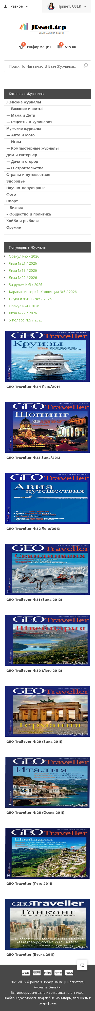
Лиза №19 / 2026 (23, 270)
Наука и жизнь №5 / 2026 (30, 298)
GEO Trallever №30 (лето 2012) (34, 671)
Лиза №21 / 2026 (23, 263)
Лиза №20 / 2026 (23, 277)
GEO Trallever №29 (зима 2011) (34, 741)
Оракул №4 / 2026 (24, 305)
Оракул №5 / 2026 (24, 256)
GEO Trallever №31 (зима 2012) (34, 600)
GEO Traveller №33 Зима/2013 (33, 458)
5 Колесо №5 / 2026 (26, 320)
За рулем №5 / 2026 (25, 284)
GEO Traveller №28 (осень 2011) (35, 812)
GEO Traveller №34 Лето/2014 (33, 387)
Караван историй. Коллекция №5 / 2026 (43, 291)
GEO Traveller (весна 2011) (30, 954)
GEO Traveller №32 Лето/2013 (33, 529)
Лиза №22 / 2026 (23, 313)
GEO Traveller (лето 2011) (29, 883)
